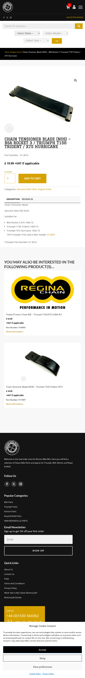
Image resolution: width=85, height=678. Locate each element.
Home (7, 52)
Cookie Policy (35, 673)
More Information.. (42, 302)
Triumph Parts (10, 507)
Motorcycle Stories (12, 597)
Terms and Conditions (14, 583)
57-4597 (51, 234)
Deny (42, 658)
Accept (42, 649)
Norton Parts (10, 511)
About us (8, 569)
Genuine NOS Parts (27, 189)
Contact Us (9, 574)
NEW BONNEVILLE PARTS (16, 521)
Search (57, 41)
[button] (75, 80)
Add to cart (32, 178)
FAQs (6, 579)
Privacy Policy (48, 673)
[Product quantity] (9, 178)
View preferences (42, 666)
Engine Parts (16, 52)
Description (13, 199)
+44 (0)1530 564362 (74, 17)
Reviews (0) (27, 199)
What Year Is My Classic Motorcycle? (20, 593)
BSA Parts (8, 502)
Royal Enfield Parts (12, 516)
